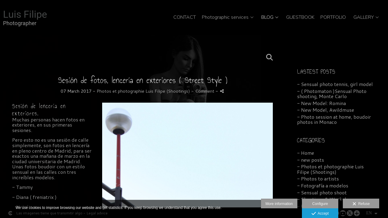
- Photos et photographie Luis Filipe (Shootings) (330, 169)
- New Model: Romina (321, 103)
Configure (320, 204)
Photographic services (225, 17)
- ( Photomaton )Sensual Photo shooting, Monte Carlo (331, 94)
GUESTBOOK (300, 17)
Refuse (361, 204)
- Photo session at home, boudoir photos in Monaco (334, 119)
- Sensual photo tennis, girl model (335, 84)
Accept (320, 213)
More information (279, 204)
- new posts (310, 159)
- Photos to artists (318, 178)
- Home (305, 152)
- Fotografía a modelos (322, 185)
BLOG (267, 17)
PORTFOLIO (333, 17)
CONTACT (184, 17)
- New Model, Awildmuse (325, 109)
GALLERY (363, 17)
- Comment (203, 91)
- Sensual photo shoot (322, 192)
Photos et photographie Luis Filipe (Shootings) (143, 91)
